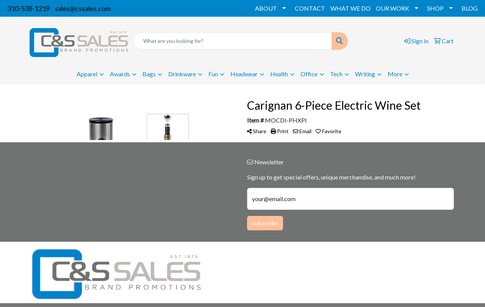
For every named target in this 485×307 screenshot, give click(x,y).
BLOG (470, 8)
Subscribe (265, 223)
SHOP (435, 8)
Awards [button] (120, 73)
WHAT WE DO (350, 8)
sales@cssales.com (83, 8)
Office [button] (309, 73)
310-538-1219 (28, 8)
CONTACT (310, 8)
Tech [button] (336, 73)
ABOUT (266, 8)
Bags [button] (149, 73)
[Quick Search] (232, 41)
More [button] (395, 73)
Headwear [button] (244, 73)
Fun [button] (213, 73)
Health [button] (279, 73)
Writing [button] (365, 73)
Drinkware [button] (182, 73)
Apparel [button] (87, 73)
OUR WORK (392, 8)
